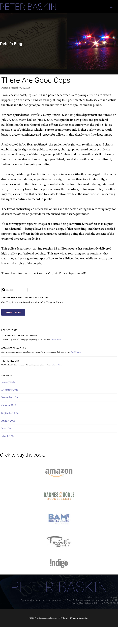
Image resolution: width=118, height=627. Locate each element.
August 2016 (8, 421)
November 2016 (10, 397)
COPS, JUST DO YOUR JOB (13, 348)
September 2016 (10, 413)
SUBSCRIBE (13, 312)
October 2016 (8, 405)
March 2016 (7, 436)
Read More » (57, 339)
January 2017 (8, 382)
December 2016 (9, 390)
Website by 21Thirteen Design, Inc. (74, 618)
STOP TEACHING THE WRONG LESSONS (19, 335)
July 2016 (6, 428)
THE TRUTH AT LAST (10, 361)
